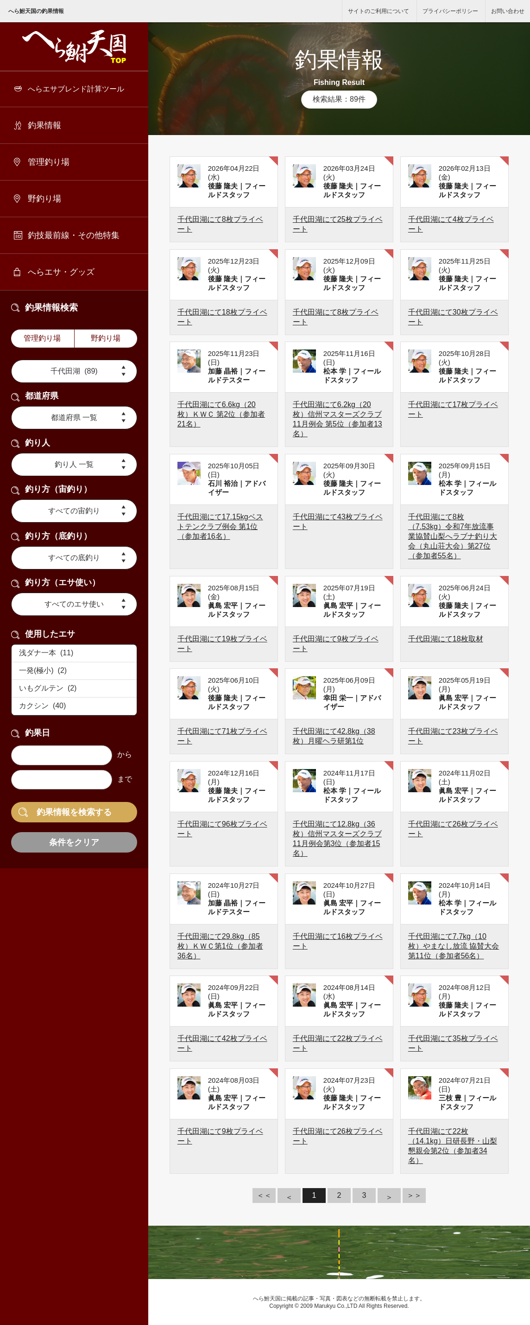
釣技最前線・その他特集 (74, 235)
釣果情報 (44, 125)
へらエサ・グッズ (61, 272)
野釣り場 (44, 198)
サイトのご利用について (378, 11)
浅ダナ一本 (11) (74, 653)
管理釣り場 (48, 162)
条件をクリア (74, 842)
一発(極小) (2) (74, 671)
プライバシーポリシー (450, 11)
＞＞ (414, 1195)
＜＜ (264, 1195)
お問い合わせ (507, 11)
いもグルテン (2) (74, 689)
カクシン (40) (74, 706)
